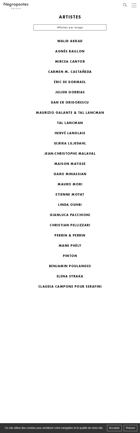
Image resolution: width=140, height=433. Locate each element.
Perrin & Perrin (70, 235)
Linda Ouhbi (70, 205)
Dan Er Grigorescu (70, 102)
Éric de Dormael (70, 82)
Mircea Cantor (70, 61)
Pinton (70, 256)
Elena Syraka (70, 276)
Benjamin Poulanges (70, 266)
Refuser (130, 428)
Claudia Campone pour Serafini (70, 286)
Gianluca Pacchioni (70, 215)
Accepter (114, 428)
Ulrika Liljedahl (70, 143)
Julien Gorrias (70, 92)
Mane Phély (70, 245)
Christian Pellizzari (70, 225)
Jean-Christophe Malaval (70, 153)
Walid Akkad (70, 41)
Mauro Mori (70, 184)
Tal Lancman (70, 123)
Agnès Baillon (70, 51)
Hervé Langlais (70, 133)
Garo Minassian (70, 174)
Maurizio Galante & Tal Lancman (70, 113)
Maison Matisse (70, 164)
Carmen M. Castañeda (70, 72)
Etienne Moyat (70, 194)
